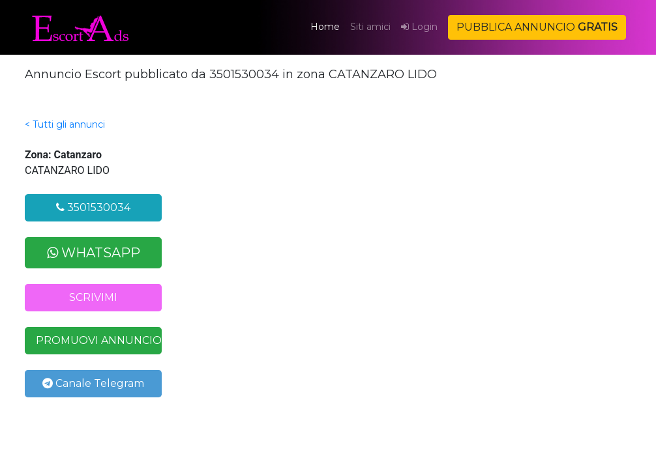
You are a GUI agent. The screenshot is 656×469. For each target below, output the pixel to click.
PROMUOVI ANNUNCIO (99, 340)
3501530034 (93, 207)
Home (327, 26)
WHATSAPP (93, 253)
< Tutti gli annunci (65, 124)
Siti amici (370, 27)
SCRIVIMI (93, 297)
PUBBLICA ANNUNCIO (537, 27)
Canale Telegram (93, 383)
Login (419, 27)
